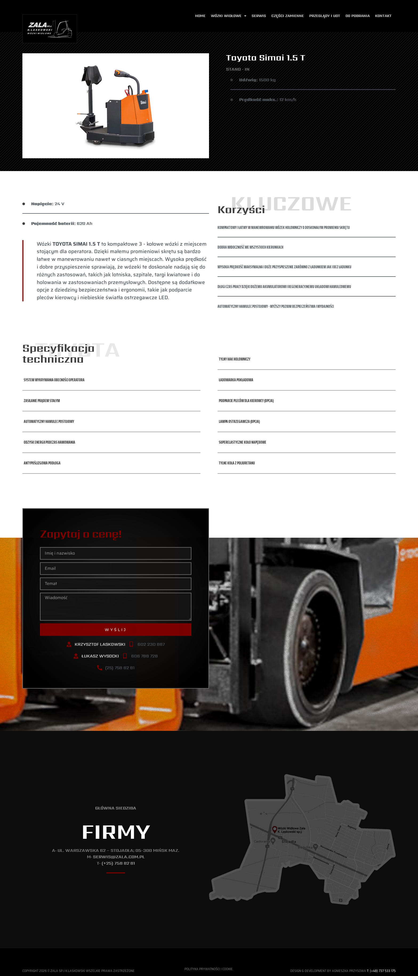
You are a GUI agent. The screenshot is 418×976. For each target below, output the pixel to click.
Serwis (259, 16)
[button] (53, 361)
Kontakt (383, 16)
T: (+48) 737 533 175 (381, 971)
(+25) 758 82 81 (118, 863)
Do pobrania (357, 16)
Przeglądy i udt (324, 16)
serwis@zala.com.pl (119, 857)
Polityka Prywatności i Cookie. (209, 969)
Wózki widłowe (228, 16)
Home (200, 16)
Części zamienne (287, 16)
